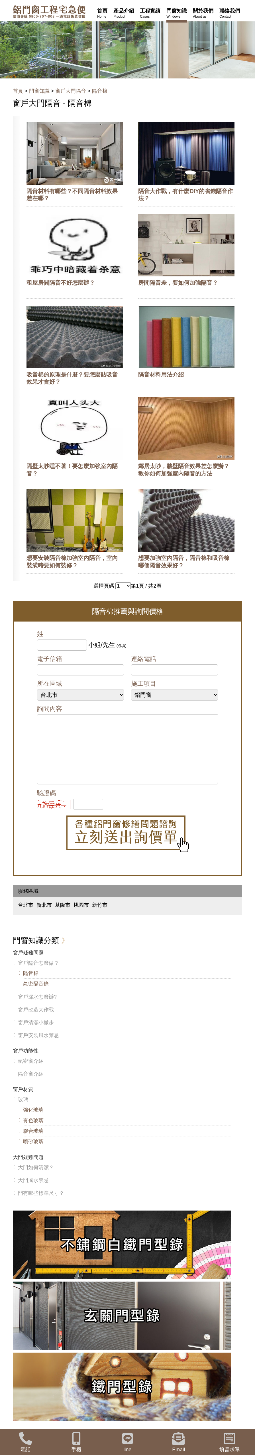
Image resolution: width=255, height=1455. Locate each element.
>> (123, 585)
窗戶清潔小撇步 (36, 1034)
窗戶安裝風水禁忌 (38, 1047)
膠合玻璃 (33, 1142)
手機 (76, 1442)
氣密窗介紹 (31, 1072)
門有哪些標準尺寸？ (41, 1204)
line (127, 1442)
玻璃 (23, 1111)
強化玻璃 (33, 1121)
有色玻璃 (33, 1132)
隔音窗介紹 (31, 1085)
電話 (25, 1442)
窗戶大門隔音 (70, 91)
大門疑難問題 (28, 1168)
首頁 (18, 91)
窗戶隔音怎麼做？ (38, 974)
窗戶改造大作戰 (36, 1021)
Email (178, 1442)
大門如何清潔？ (36, 1179)
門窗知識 (39, 91)
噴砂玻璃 (33, 1153)
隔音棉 (99, 91)
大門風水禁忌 (33, 1192)
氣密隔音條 (36, 995)
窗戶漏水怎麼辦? (37, 1008)
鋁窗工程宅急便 (49, 11)
